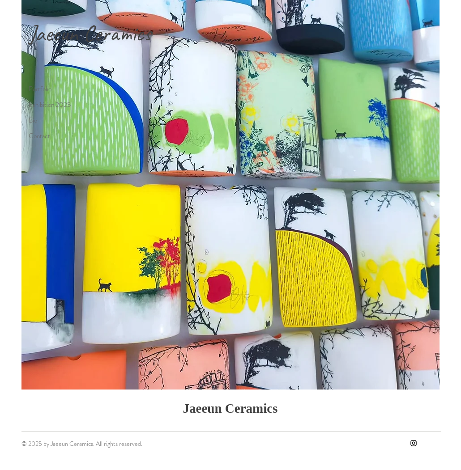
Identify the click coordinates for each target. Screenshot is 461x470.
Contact (39, 136)
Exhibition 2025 (50, 105)
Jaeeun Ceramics (90, 33)
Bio (33, 120)
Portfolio (40, 89)
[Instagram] (414, 443)
